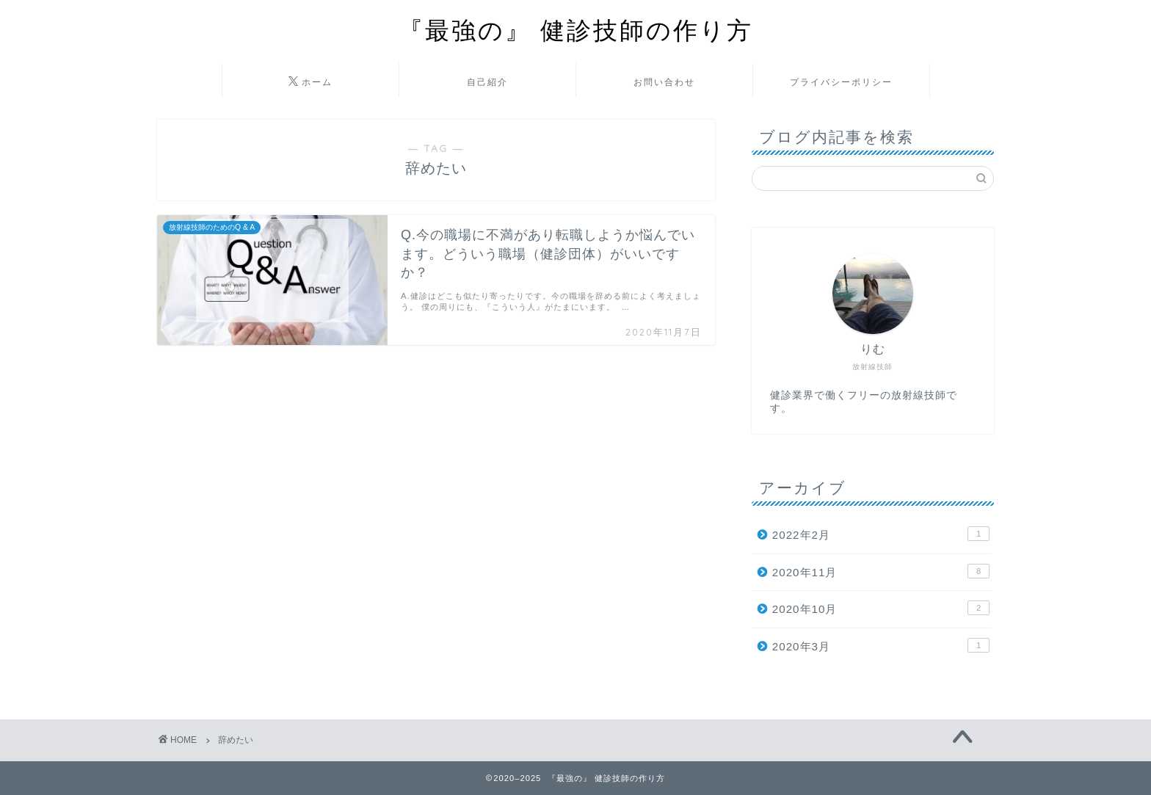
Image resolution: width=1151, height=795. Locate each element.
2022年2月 (881, 533)
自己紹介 (487, 81)
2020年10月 (881, 607)
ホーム (310, 82)
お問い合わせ (664, 81)
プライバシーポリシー (841, 81)
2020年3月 (881, 645)
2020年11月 (881, 571)
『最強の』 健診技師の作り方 (576, 30)
